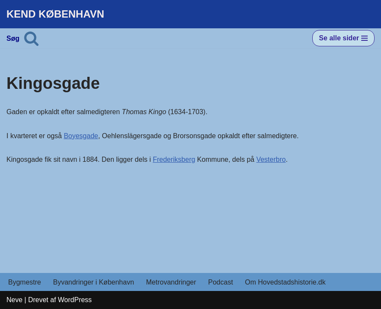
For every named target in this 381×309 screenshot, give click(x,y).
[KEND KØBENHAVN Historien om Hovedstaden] (55, 14)
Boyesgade (81, 135)
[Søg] (31, 38)
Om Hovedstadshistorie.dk (285, 282)
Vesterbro (271, 159)
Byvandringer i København (93, 282)
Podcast (220, 282)
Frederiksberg (174, 159)
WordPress (75, 299)
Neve (14, 299)
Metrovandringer (171, 282)
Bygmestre (24, 282)
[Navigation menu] (343, 38)
